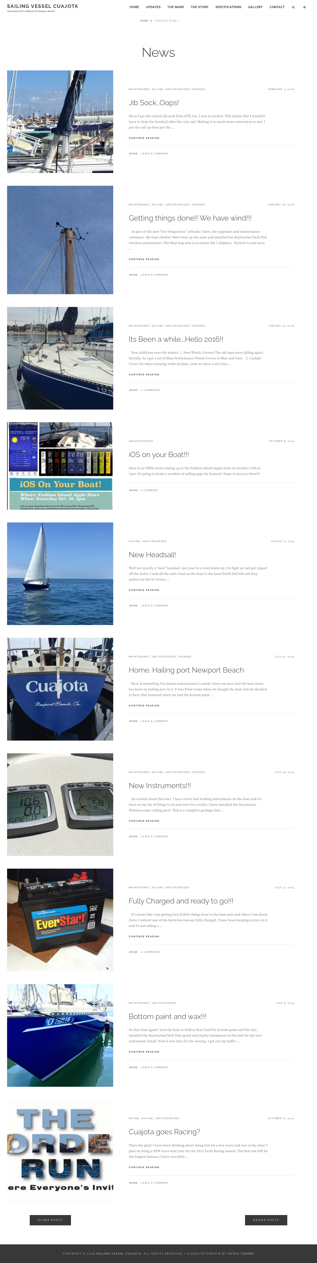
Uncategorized (177, 89)
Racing (134, 1118)
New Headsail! (152, 554)
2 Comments (151, 390)
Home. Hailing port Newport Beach (186, 670)
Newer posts (266, 1220)
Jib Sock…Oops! (154, 102)
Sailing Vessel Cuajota (42, 6)
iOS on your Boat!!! (159, 454)
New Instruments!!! (160, 785)
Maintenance (139, 89)
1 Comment (149, 490)
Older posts (50, 1220)
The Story (200, 7)
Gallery (255, 7)
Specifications (228, 7)
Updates (153, 7)
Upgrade (198, 89)
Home (134, 7)
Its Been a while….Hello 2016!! (176, 339)
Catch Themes (241, 1253)
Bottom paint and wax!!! (168, 1016)
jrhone (133, 153)
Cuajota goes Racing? (164, 1131)
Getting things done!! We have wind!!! (190, 218)
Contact (277, 7)
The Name (175, 7)
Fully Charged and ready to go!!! (181, 901)
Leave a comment (155, 153)
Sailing (157, 89)
